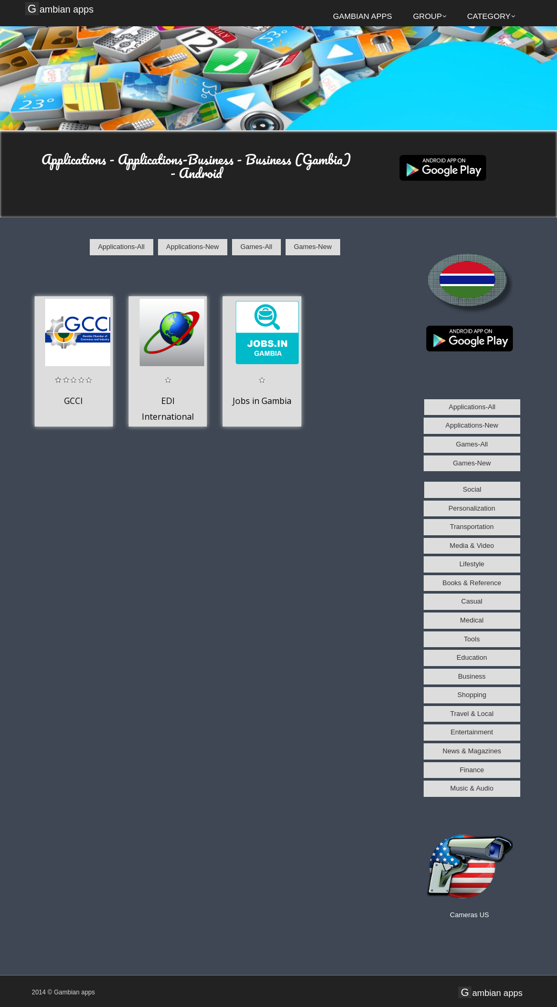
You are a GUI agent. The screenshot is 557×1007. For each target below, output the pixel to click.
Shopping (471, 695)
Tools (472, 639)
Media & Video (472, 545)
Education (472, 657)
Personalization (471, 508)
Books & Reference (472, 583)
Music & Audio (471, 788)
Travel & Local (471, 714)
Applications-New (192, 247)
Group (430, 16)
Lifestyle (472, 564)
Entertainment (471, 732)
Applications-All (121, 247)
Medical (472, 620)
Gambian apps (61, 9)
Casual (471, 601)
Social (472, 489)
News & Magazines (472, 751)
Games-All (256, 247)
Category (491, 16)
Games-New (313, 247)
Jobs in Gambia (262, 401)
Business (472, 676)
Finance (472, 770)
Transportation (471, 527)
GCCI (73, 401)
